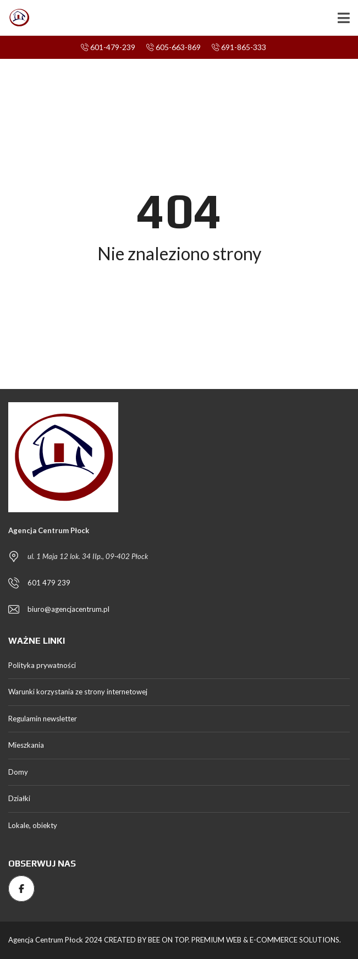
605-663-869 (173, 47)
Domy (18, 772)
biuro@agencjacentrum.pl (68, 609)
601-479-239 (108, 47)
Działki (19, 798)
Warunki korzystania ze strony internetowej (77, 691)
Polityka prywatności (42, 665)
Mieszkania (26, 745)
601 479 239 (48, 582)
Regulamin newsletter (42, 718)
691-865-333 (239, 47)
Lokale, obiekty (32, 825)
